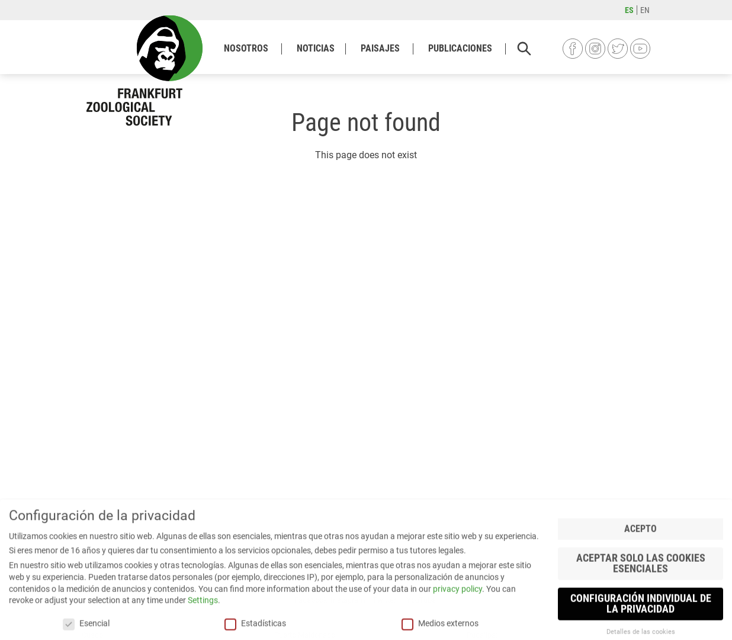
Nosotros (246, 48)
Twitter (618, 49)
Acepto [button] (640, 548)
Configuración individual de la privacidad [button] (640, 623)
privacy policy (457, 608)
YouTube (640, 49)
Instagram (595, 49)
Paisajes (380, 48)
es (629, 10)
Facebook (573, 49)
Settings (203, 620)
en (645, 10)
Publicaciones (460, 48)
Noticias (316, 48)
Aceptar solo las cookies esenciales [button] (640, 583)
